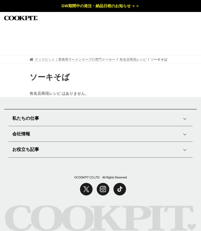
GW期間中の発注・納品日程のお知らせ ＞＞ (101, 6)
